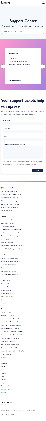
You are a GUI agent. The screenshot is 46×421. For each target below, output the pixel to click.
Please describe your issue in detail (14, 144)
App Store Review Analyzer (9, 207)
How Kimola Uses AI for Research (19, 64)
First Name (6, 120)
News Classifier (6, 354)
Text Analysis (5, 239)
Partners (3, 373)
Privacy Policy (33, 164)
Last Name (6, 128)
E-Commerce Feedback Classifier (11, 331)
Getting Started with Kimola (18, 61)
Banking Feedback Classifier (10, 344)
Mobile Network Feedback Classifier (12, 351)
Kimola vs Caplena (7, 296)
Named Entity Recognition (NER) (11, 249)
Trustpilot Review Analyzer (9, 197)
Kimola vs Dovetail (7, 293)
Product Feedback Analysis (9, 258)
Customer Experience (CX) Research (12, 233)
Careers (3, 370)
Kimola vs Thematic (7, 287)
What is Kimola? (14, 58)
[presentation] (3, 66)
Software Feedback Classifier (10, 328)
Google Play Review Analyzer (10, 204)
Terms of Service (30, 410)
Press (2, 376)
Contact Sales (5, 386)
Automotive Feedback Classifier (11, 348)
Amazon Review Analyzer (9, 191)
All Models (4, 357)
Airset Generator (6, 210)
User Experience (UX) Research (11, 229)
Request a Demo (6, 389)
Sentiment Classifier (7, 315)
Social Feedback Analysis (9, 264)
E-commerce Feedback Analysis (11, 261)
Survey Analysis (6, 268)
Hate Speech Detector (8, 341)
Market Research (6, 220)
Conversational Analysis (8, 271)
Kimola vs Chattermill (8, 284)
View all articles (15, 80)
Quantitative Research (8, 226)
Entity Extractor (6, 312)
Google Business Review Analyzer (11, 194)
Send (37, 170)
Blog (2, 383)
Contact (3, 379)
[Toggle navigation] (43, 3)
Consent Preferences (7, 414)
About (3, 366)
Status (3, 392)
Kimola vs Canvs (6, 300)
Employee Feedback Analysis (10, 274)
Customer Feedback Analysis (10, 236)
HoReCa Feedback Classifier (10, 338)
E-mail (5, 136)
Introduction (13, 53)
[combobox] (23, 31)
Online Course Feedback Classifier (12, 335)
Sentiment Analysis (7, 242)
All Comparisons (6, 303)
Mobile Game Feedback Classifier (12, 322)
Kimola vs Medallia (7, 290)
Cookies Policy (17, 410)
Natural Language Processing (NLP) (12, 245)
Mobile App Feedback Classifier (11, 325)
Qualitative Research (7, 223)
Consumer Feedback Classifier (10, 319)
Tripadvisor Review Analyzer (10, 201)
